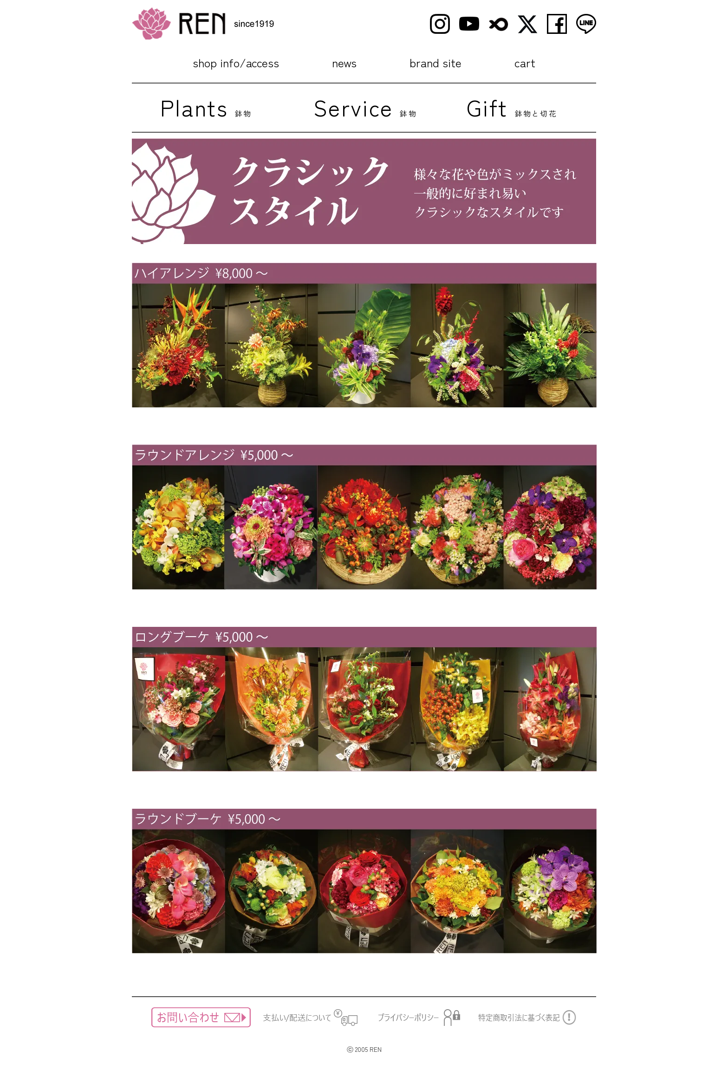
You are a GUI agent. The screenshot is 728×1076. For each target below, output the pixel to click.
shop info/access (236, 62)
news (344, 62)
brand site (436, 62)
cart (524, 62)
